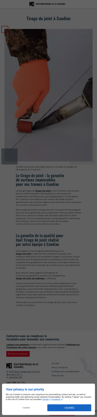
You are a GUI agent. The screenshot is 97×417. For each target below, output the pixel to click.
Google (45, 399)
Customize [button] (26, 408)
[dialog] (48, 399)
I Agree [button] (69, 407)
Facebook (56, 399)
